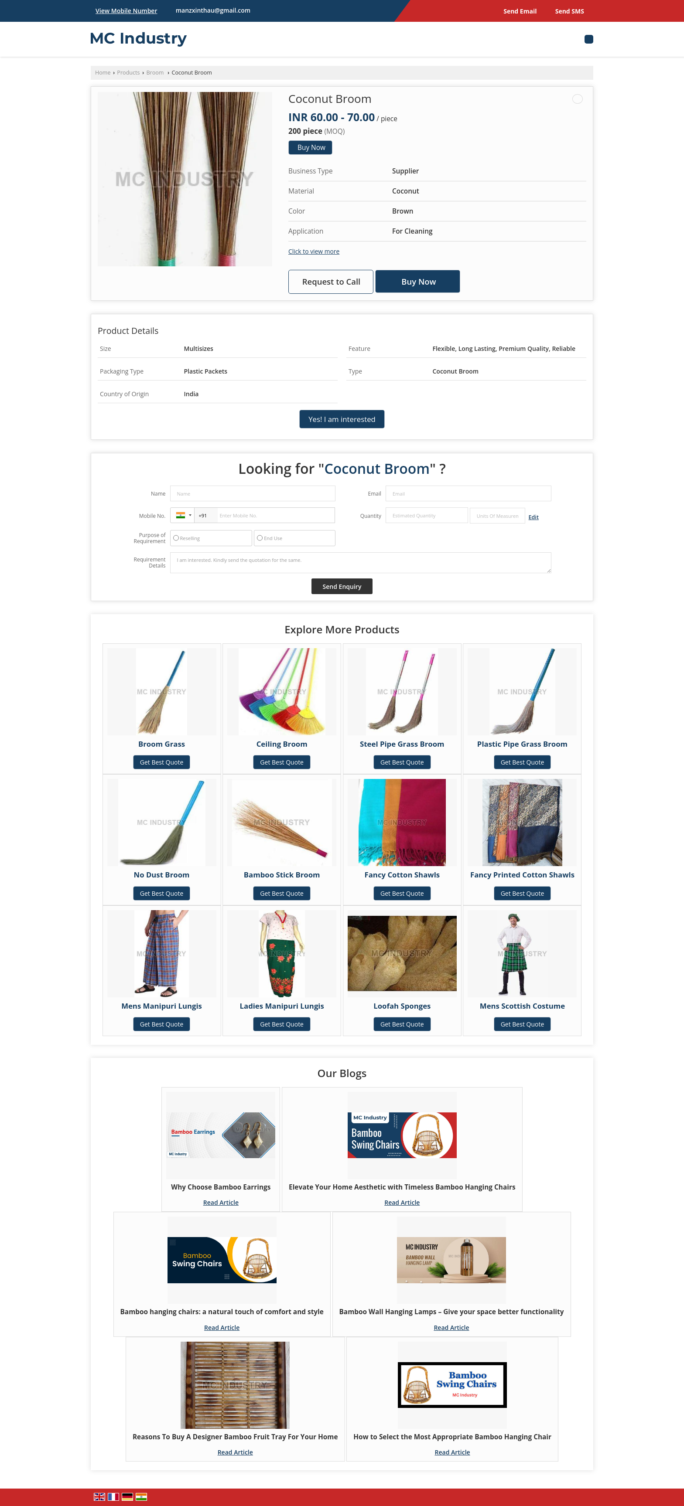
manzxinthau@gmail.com (213, 10)
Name (158, 493)
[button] (126, 11)
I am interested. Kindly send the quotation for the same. (360, 562)
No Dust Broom (162, 875)
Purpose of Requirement (149, 538)
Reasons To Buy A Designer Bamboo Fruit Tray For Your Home (235, 1436)
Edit (534, 517)
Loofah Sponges (402, 1006)
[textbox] (497, 516)
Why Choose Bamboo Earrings (220, 1187)
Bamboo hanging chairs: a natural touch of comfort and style (222, 1311)
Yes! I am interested (342, 419)
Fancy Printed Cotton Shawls (522, 875)
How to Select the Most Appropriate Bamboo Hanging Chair (452, 1436)
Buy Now (311, 147)
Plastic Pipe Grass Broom (522, 744)
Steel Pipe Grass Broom (402, 744)
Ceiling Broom (282, 744)
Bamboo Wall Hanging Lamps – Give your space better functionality (451, 1311)
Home (103, 72)
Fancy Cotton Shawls (402, 875)
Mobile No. (152, 516)
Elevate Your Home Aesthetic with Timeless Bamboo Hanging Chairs (402, 1187)
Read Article (221, 1202)
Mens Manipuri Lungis (161, 1006)
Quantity (370, 516)
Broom (155, 72)
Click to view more (313, 251)
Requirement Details (149, 563)
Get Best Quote (162, 762)
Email (374, 493)
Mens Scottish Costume (522, 1006)
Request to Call (331, 281)
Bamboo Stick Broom (282, 875)
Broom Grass (161, 744)
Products (128, 72)
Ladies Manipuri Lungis (282, 1006)
